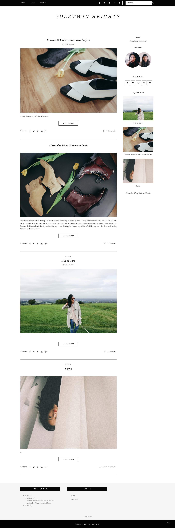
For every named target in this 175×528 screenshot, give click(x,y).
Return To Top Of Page (88, 524)
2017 (27, 495)
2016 (27, 505)
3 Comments (111, 131)
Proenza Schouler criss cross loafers (68, 40)
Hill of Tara (68, 260)
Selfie (68, 368)
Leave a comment (109, 467)
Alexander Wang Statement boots (68, 145)
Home (23, 3)
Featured (74, 499)
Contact (43, 3)
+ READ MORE (68, 123)
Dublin (68, 256)
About (33, 3)
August (30, 498)
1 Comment (111, 243)
